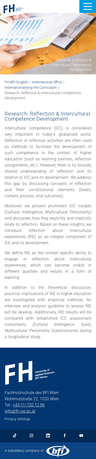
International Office (47, 82)
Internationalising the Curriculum (31, 87)
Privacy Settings (17, 419)
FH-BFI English (16, 82)
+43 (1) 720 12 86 (29, 405)
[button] (87, 6)
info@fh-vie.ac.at (20, 411)
